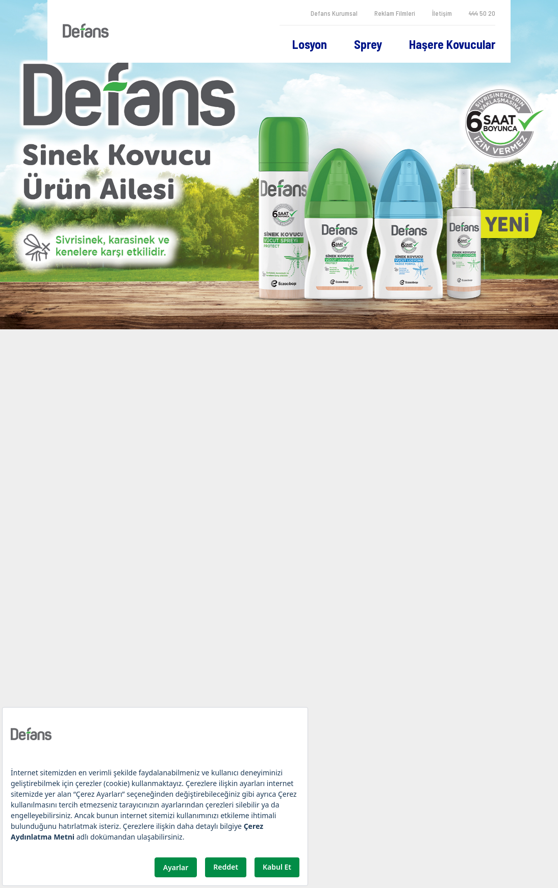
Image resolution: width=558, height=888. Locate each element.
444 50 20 (482, 13)
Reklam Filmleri (394, 13)
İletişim (442, 13)
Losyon (309, 44)
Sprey (368, 44)
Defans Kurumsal (334, 13)
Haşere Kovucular (452, 44)
